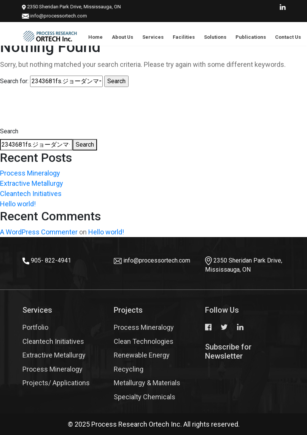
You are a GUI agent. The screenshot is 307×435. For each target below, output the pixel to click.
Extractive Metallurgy (31, 183)
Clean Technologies (143, 341)
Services (153, 37)
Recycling (128, 369)
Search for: (14, 81)
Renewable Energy (142, 355)
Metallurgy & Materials (147, 383)
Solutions (215, 37)
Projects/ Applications (56, 383)
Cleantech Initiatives (31, 194)
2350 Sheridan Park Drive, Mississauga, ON (63, 6)
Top (288, 406)
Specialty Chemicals (144, 397)
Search (9, 131)
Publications (250, 37)
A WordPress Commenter (39, 232)
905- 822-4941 (51, 260)
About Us (122, 37)
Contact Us (288, 37)
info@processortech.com (50, 16)
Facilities (184, 37)
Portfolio (35, 327)
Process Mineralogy (30, 173)
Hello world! (18, 204)
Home (95, 37)
